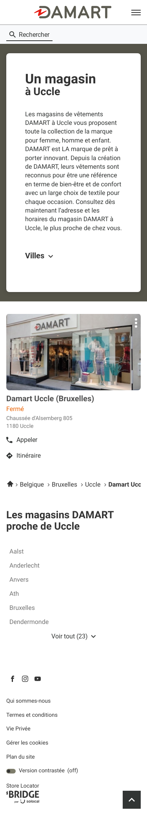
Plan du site (20, 757)
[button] (136, 12)
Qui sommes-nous (28, 701)
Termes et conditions (32, 715)
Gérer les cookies (27, 743)
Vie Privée (18, 729)
